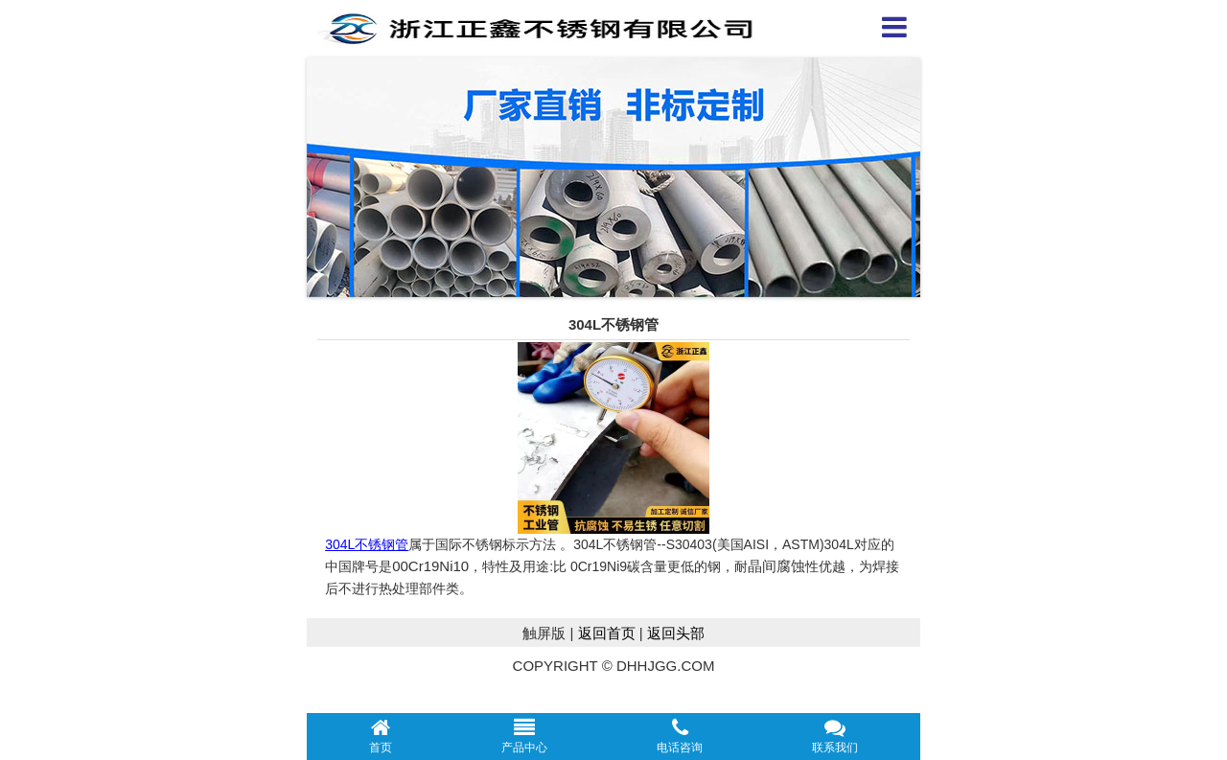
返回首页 (607, 633)
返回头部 (676, 633)
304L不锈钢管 (366, 544)
